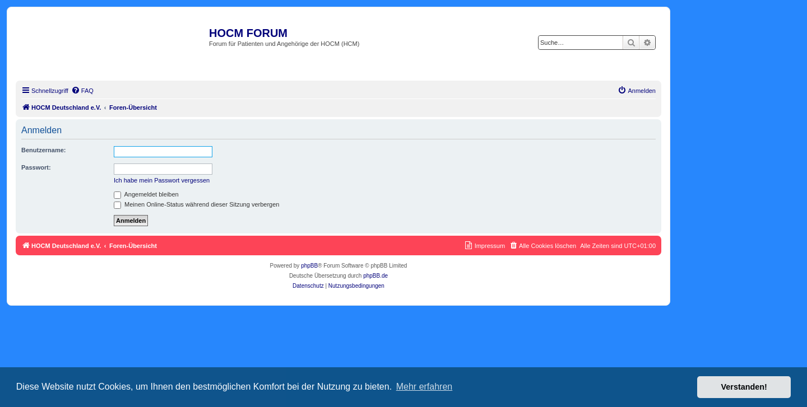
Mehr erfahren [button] (424, 386)
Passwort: (36, 167)
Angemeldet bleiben (146, 194)
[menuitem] (82, 90)
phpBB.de (375, 276)
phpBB (309, 266)
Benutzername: (43, 150)
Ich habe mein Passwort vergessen (162, 180)
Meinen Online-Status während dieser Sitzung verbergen (196, 204)
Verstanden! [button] (744, 386)
